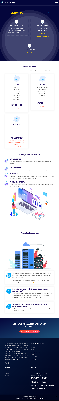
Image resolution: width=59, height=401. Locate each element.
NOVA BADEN (34, 357)
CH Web (7, 378)
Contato (32, 371)
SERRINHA (33, 354)
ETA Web (7, 373)
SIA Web (7, 376)
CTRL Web (7, 371)
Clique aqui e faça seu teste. (29, 331)
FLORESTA (33, 359)
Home (37, 13)
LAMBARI (33, 347)
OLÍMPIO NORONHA (35, 352)
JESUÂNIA (33, 350)
